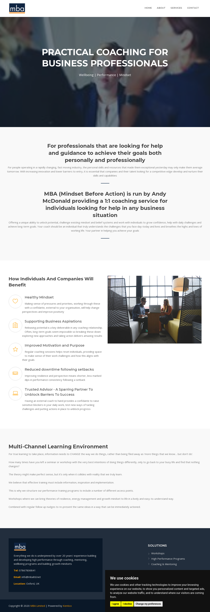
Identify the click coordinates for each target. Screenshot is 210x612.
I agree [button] (115, 604)
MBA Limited (37, 605)
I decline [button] (127, 604)
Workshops (157, 553)
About (161, 7)
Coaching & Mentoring (164, 564)
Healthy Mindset (39, 297)
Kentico (67, 605)
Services (176, 7)
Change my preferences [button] (148, 604)
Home (148, 7)
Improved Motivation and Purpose (54, 345)
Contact (193, 7)
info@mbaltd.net (31, 577)
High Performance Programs (168, 558)
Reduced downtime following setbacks (59, 369)
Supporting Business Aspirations (53, 321)
